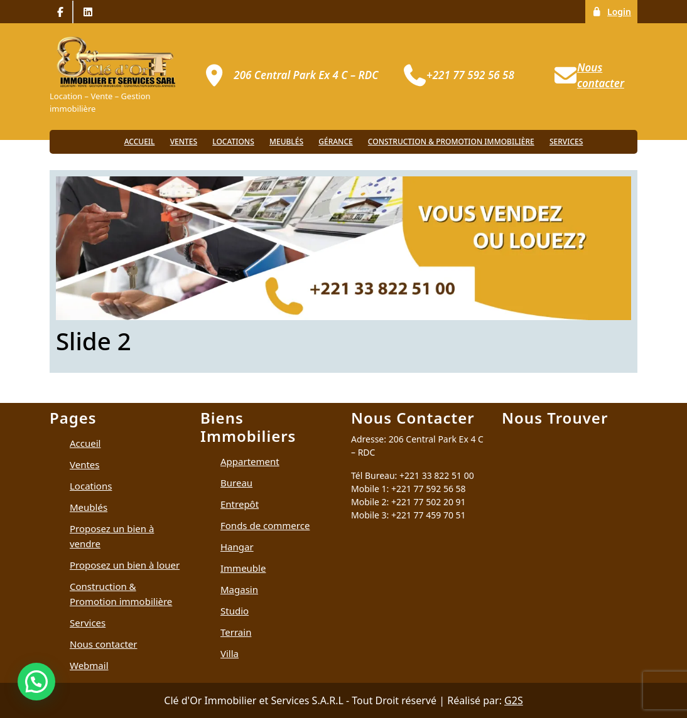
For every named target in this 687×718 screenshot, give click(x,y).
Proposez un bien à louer (125, 565)
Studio (234, 610)
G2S (513, 700)
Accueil (139, 141)
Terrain (235, 632)
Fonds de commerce (265, 525)
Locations (233, 141)
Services (566, 141)
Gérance (335, 141)
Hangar (237, 546)
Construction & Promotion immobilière (451, 141)
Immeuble (243, 568)
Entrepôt (239, 504)
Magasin (239, 589)
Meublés (286, 141)
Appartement (249, 461)
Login (614, 11)
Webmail (89, 665)
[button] (36, 681)
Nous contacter (103, 644)
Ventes (183, 141)
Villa (229, 653)
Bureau (236, 482)
